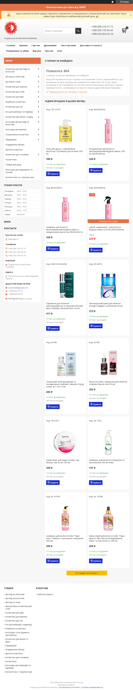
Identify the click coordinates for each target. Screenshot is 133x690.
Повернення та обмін (17, 50)
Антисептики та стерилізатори (19, 177)
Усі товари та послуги (85, 573)
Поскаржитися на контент (69, 687)
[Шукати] (78, 31)
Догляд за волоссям (14, 598)
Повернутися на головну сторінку (68, 91)
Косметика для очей (14, 91)
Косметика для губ (14, 106)
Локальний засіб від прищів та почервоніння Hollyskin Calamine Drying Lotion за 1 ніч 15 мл (65, 384)
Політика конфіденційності (92, 687)
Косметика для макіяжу (16, 86)
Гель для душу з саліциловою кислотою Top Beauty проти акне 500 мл (64, 151)
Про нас (49, 50)
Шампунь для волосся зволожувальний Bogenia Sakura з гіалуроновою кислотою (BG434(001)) (64, 229)
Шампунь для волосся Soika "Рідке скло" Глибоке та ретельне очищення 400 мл (64, 538)
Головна (10, 45)
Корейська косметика (15, 102)
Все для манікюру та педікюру (19, 111)
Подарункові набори (14, 144)
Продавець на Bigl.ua (66, 685)
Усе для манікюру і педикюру (18, 624)
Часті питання (68, 45)
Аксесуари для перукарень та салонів (18, 171)
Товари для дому (13, 164)
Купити (54, 173)
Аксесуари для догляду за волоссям (17, 123)
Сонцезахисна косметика (17, 134)
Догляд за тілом (12, 81)
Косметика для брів (14, 96)
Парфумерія (10, 139)
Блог (59, 50)
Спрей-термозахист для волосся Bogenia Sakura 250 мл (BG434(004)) (106, 228)
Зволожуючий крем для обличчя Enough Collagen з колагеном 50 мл (106, 304)
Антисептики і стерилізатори (18, 672)
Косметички (11, 159)
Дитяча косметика (14, 149)
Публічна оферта (45, 594)
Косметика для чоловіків (16, 154)
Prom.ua (80, 682)
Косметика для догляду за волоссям (17, 70)
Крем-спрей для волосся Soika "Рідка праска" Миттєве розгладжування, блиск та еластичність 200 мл (107, 538)
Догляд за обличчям (14, 76)
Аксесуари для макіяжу (15, 129)
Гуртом (36, 45)
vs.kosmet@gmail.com (18, 288)
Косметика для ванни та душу (19, 116)
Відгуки (37, 50)
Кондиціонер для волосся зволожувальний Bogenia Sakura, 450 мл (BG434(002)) (107, 151)
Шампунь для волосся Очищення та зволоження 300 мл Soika (106, 461)
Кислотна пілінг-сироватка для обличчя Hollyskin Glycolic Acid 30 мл (108, 382)
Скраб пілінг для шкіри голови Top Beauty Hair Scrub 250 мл (62, 461)
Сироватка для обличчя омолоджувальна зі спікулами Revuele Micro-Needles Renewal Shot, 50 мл (64, 305)
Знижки (23, 45)
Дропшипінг (50, 45)
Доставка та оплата (91, 45)
